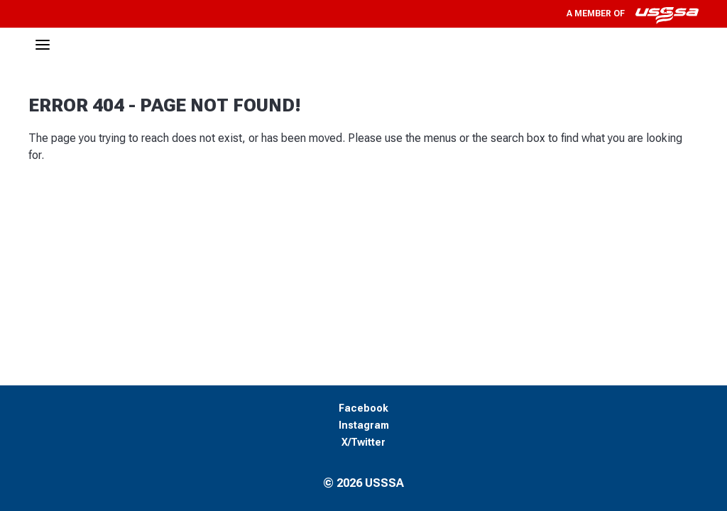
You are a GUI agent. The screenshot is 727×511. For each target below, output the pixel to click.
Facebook (363, 408)
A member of (633, 14)
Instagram (364, 425)
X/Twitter (363, 442)
